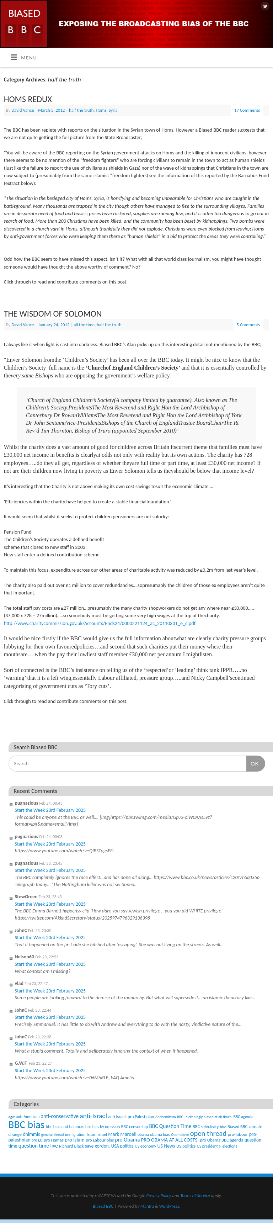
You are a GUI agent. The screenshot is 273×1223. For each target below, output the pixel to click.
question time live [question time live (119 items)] (38, 1145)
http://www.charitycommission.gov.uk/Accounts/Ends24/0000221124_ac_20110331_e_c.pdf (100, 623)
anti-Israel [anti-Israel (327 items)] (93, 1116)
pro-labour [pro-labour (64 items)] (238, 1134)
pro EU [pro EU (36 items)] (37, 1140)
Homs (101, 110)
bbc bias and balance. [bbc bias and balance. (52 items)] (65, 1126)
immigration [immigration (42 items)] (75, 1134)
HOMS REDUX (28, 99)
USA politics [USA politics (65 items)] (122, 1146)
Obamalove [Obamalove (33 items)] (180, 1134)
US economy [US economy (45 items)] (145, 1146)
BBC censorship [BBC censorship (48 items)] (134, 1126)
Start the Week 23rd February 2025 (50, 810)
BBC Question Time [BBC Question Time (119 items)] (170, 1126)
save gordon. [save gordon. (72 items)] (97, 1146)
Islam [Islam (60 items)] (92, 1134)
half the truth (81, 110)
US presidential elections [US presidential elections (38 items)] (217, 1146)
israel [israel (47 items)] (102, 1134)
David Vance (22, 110)
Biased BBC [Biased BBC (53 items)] (237, 1126)
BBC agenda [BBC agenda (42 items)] (243, 1116)
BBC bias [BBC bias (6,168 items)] (27, 1124)
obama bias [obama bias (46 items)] (160, 1134)
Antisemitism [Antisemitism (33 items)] (165, 1117)
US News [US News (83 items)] (166, 1146)
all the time (84, 324)
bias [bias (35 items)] (223, 1126)
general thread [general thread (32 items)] (52, 1134)
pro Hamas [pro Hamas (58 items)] (54, 1140)
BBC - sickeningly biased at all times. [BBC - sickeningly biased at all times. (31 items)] (204, 1117)
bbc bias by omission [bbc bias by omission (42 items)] (102, 1126)
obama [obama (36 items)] (143, 1134)
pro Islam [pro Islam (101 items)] (75, 1140)
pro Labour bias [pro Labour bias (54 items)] (100, 1140)
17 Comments (247, 110)
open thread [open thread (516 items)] (208, 1133)
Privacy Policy (158, 1195)
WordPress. (169, 1206)
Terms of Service (195, 1195)
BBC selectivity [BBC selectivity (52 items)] (206, 1126)
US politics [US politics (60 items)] (186, 1146)
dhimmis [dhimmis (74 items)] (31, 1134)
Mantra (147, 1206)
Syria (113, 110)
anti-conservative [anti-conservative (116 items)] (60, 1116)
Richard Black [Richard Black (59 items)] (71, 1146)
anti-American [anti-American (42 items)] (28, 1116)
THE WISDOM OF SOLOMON (53, 313)
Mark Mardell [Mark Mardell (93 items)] (122, 1134)
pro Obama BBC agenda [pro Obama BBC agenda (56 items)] (221, 1140)
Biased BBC (103, 1206)
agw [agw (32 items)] (12, 1117)
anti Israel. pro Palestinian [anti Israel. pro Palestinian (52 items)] (131, 1116)
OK (252, 763)
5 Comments (248, 324)
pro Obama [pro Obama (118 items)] (127, 1139)
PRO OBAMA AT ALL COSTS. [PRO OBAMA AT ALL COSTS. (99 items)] (170, 1140)
